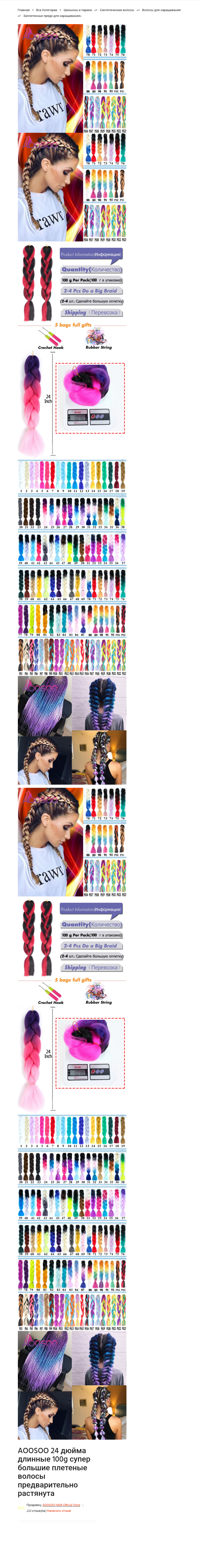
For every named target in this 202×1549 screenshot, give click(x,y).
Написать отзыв (59, 1511)
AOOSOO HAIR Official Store (61, 1505)
